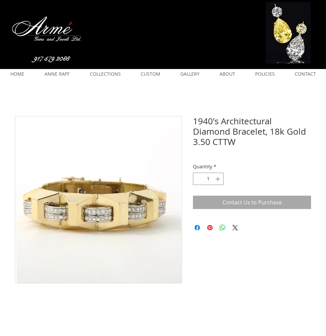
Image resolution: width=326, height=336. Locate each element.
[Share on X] (235, 228)
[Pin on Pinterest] (210, 228)
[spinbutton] (208, 179)
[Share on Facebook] (197, 228)
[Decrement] (198, 179)
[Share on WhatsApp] (223, 228)
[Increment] (218, 179)
